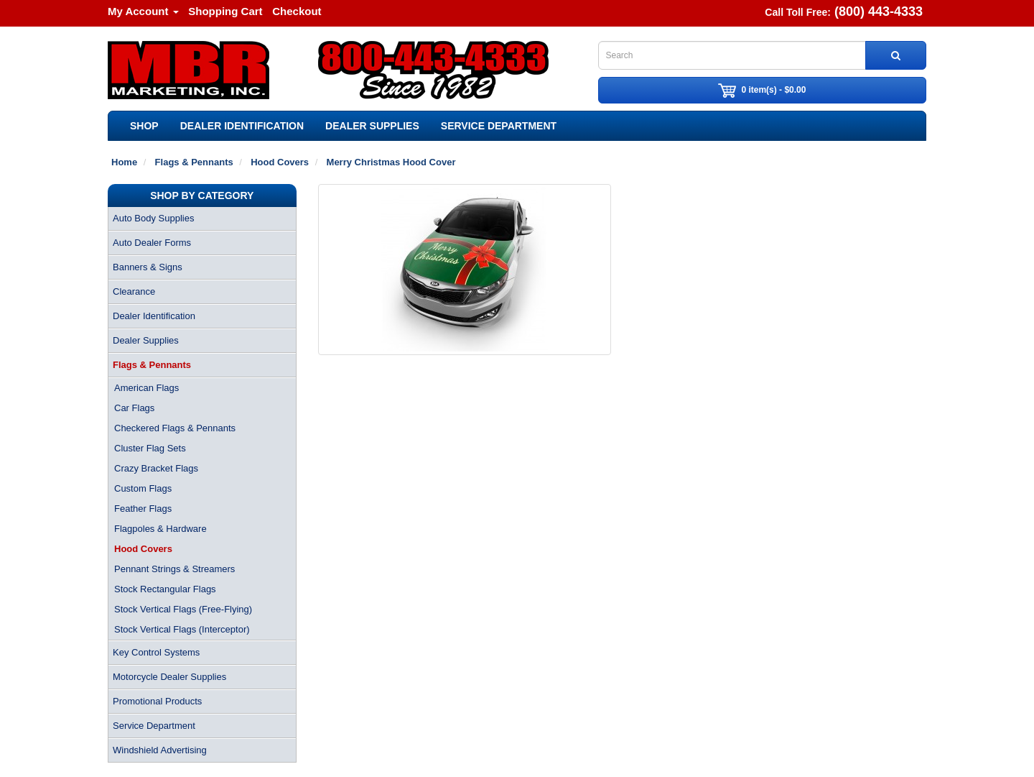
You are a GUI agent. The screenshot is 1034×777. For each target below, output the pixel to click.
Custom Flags (143, 488)
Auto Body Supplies (153, 218)
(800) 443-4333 (878, 11)
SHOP (144, 126)
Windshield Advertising (160, 750)
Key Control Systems (156, 652)
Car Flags (134, 408)
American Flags (146, 387)
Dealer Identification (242, 126)
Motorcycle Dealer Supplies (169, 676)
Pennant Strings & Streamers (174, 569)
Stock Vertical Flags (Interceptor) (182, 629)
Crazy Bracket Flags (156, 468)
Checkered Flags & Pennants (175, 428)
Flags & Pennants (152, 364)
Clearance (134, 291)
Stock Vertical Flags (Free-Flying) (183, 609)
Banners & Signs (147, 267)
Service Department (498, 126)
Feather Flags (143, 508)
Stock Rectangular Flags (165, 589)
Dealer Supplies (372, 126)
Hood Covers (143, 548)
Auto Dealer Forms (152, 242)
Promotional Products (157, 701)
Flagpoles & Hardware (160, 528)
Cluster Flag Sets (150, 448)
